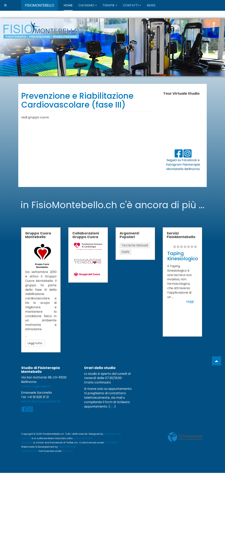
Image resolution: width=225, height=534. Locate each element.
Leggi (190, 301)
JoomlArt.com (112, 433)
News (151, 5)
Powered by (185, 437)
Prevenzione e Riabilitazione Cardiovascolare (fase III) (77, 100)
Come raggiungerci (35, 386)
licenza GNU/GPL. (83, 438)
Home (68, 5)
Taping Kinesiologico (182, 256)
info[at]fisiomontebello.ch (40, 401)
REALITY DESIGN (67, 446)
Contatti (132, 5)
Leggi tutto (35, 343)
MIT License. (111, 442)
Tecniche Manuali (135, 245)
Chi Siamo (87, 5)
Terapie (109, 5)
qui (112, 406)
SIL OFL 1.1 (67, 451)
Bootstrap (27, 442)
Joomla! (26, 438)
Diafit (125, 252)
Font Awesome (29, 451)
